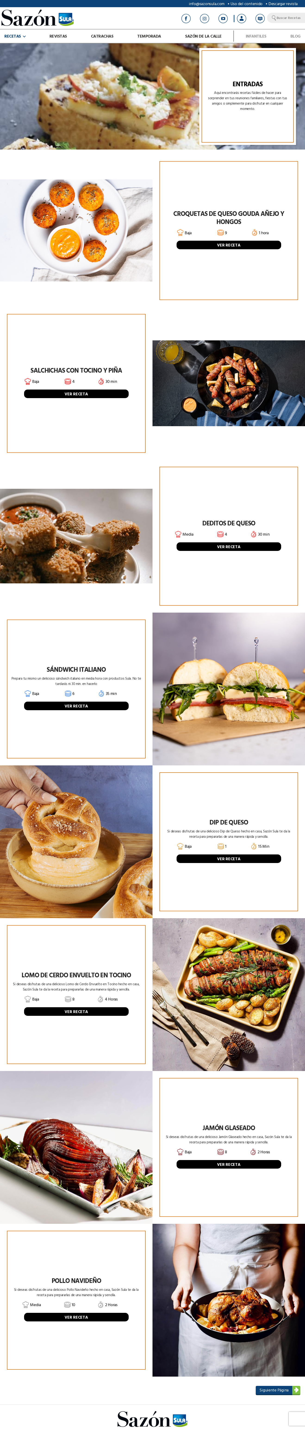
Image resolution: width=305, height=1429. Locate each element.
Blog (295, 36)
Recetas (12, 36)
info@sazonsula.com (206, 3)
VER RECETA (228, 245)
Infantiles (256, 36)
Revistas (58, 36)
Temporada (149, 36)
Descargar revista (283, 3)
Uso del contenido (246, 3)
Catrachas (102, 36)
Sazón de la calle (203, 36)
